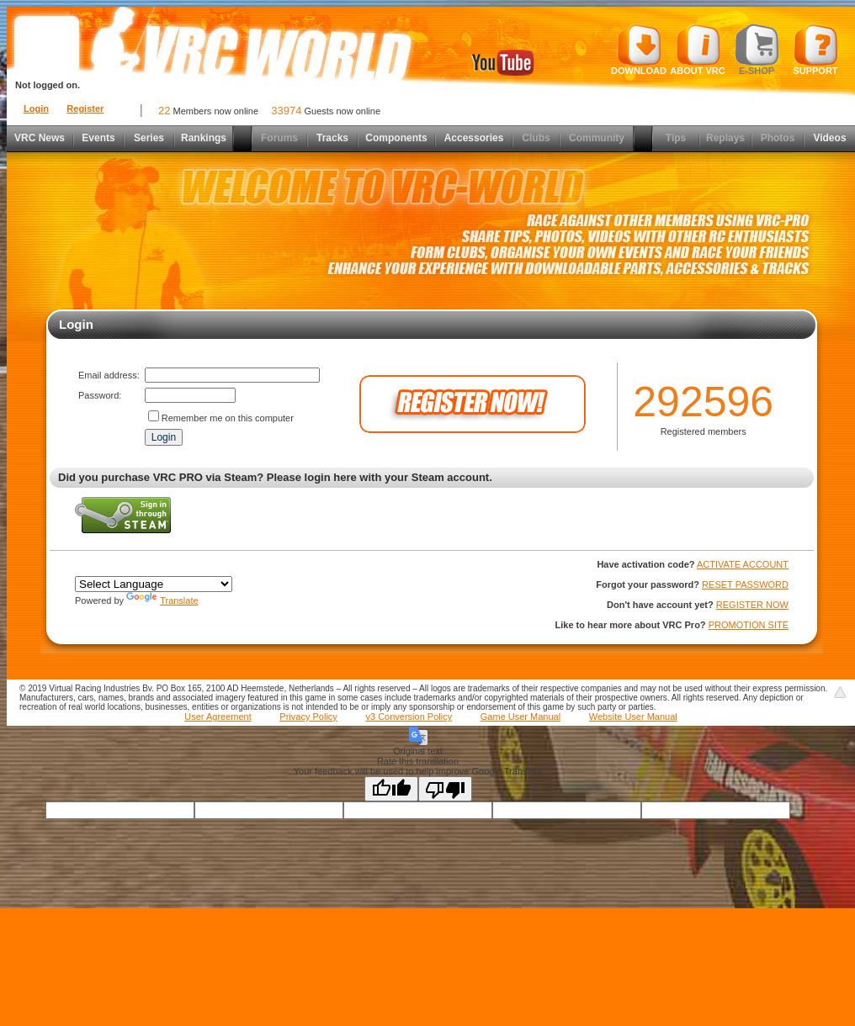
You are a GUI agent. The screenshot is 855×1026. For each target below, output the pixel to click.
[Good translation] (391, 788)
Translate (162, 600)
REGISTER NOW (752, 605)
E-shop (757, 50)
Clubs (536, 138)
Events (98, 138)
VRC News (39, 138)
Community (596, 138)
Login (36, 108)
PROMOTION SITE (749, 625)
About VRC (697, 50)
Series (149, 138)
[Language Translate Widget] (153, 584)
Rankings (203, 138)
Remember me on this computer (228, 418)
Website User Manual (633, 716)
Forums (279, 138)
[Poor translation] (445, 788)
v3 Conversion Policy (408, 716)
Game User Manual (520, 716)
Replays (725, 138)
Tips (676, 138)
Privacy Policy (308, 716)
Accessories (474, 138)
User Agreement (217, 716)
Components (396, 138)
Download (638, 50)
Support (816, 50)
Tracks (332, 138)
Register (85, 108)
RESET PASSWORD (745, 584)
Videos (829, 138)
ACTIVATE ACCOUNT (743, 564)
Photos (778, 138)
